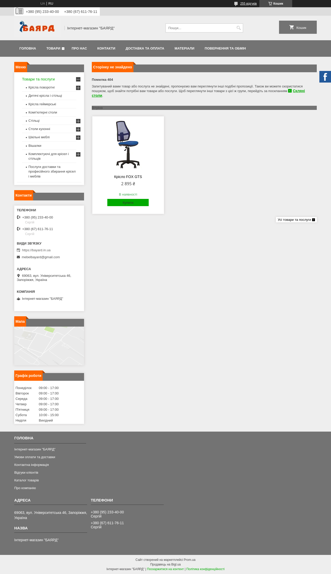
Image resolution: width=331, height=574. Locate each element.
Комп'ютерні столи (42, 112)
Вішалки (34, 146)
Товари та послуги (38, 79)
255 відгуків (248, 3)
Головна (27, 48)
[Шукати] (238, 28)
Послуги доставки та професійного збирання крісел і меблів (52, 171)
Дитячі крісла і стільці (45, 96)
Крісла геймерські (42, 104)
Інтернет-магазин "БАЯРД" (34, 449)
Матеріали (184, 48)
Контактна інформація (31, 465)
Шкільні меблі (39, 137)
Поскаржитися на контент (165, 569)
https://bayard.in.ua (36, 250)
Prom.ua (189, 560)
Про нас (79, 48)
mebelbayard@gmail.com (41, 257)
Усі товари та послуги (294, 220)
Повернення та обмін (225, 48)
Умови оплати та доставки (34, 457)
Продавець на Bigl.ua (165, 564)
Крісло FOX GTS (128, 177)
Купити (128, 203)
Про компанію (25, 488)
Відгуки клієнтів (26, 472)
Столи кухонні (39, 129)
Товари (53, 48)
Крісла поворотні (41, 87)
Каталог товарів (26, 480)
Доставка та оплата (145, 48)
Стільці (34, 121)
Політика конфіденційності (205, 569)
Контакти (106, 48)
